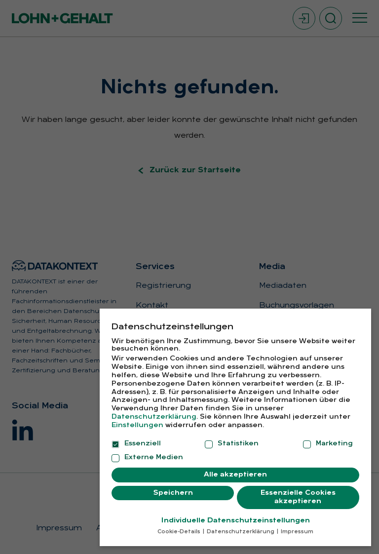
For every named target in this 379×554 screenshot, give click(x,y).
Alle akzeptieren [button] (235, 474)
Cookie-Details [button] (179, 532)
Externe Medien (147, 458)
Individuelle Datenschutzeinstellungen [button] (235, 520)
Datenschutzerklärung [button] (240, 532)
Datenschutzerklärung (154, 417)
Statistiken (232, 444)
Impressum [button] (296, 532)
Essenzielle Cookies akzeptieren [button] (298, 497)
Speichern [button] (173, 493)
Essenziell (136, 444)
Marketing (328, 444)
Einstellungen (137, 425)
